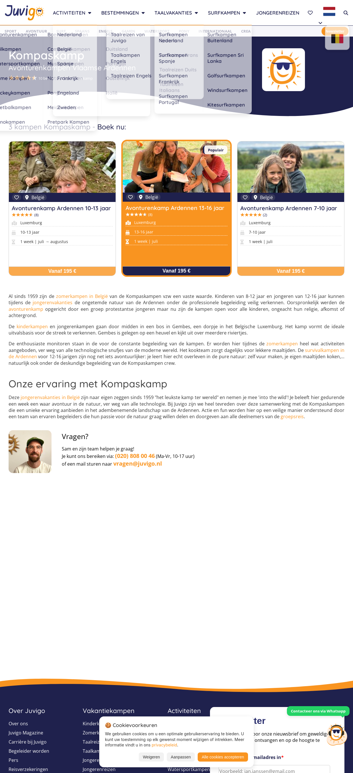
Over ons (18, 723)
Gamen (128, 31)
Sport (11, 31)
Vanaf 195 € (62, 271)
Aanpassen (181, 757)
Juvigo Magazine (26, 733)
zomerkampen (282, 344)
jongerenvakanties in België (50, 397)
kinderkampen (32, 326)
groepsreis (292, 416)
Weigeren (151, 757)
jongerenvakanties (52, 302)
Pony (184, 31)
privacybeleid (164, 744)
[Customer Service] (337, 734)
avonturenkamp (26, 309)
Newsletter (335, 31)
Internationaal (215, 31)
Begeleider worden (29, 751)
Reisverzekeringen (28, 769)
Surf (61, 31)
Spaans (82, 31)
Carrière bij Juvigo (28, 742)
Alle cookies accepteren (223, 757)
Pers (13, 760)
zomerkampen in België (82, 296)
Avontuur (36, 31)
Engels (105, 31)
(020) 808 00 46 (135, 456)
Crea (246, 31)
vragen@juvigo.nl (137, 463)
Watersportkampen (189, 769)
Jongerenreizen (277, 13)
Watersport (157, 31)
